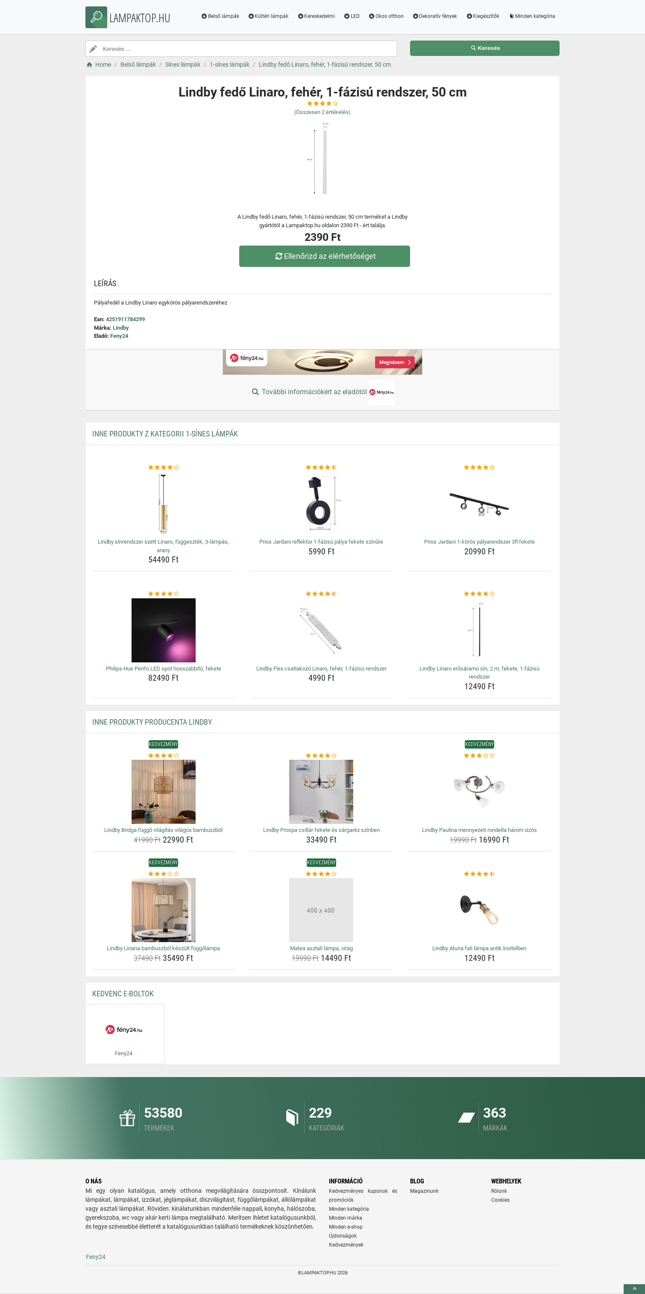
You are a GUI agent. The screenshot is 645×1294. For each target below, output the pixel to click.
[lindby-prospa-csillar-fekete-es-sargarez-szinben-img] (321, 792)
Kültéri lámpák (268, 16)
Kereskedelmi (316, 16)
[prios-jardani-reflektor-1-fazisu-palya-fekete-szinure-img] (321, 503)
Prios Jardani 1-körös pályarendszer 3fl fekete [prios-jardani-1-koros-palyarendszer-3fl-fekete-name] (479, 542)
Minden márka (345, 1218)
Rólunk (499, 1191)
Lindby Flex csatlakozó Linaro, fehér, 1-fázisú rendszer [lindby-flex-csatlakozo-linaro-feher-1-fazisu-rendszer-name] (321, 668)
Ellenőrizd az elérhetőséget (324, 256)
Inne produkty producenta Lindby (152, 721)
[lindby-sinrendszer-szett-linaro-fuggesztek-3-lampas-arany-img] (164, 503)
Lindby (121, 328)
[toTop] (634, 1289)
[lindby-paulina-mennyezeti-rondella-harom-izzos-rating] (479, 756)
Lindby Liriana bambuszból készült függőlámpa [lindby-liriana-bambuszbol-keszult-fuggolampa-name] (163, 948)
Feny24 (119, 336)
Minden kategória (531, 16)
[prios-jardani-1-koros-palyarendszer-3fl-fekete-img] (479, 503)
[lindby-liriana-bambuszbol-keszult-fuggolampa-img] (164, 910)
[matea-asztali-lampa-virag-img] (321, 910)
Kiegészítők (482, 16)
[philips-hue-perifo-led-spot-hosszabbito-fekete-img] (164, 630)
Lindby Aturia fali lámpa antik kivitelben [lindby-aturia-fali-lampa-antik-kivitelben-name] (479, 948)
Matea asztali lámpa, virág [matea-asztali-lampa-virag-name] (321, 948)
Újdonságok (343, 1236)
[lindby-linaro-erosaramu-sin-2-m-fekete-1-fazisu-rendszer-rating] (479, 594)
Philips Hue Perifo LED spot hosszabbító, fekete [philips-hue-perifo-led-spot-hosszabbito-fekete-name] (163, 668)
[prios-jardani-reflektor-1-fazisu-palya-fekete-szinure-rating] (321, 467)
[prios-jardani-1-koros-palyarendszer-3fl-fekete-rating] (479, 467)
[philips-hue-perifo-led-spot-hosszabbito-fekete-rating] (164, 594)
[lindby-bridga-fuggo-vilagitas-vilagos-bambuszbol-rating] (164, 756)
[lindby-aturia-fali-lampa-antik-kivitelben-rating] (479, 874)
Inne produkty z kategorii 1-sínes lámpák (165, 433)
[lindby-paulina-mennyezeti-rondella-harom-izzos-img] (479, 792)
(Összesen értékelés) (322, 112)
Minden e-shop (346, 1227)
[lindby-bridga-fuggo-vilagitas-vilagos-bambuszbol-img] (164, 792)
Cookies (500, 1200)
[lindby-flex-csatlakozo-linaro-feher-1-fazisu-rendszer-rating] (321, 594)
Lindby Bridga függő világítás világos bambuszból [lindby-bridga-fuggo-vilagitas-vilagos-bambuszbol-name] (163, 830)
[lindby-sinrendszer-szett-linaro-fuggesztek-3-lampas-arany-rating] (164, 467)
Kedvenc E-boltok (123, 993)
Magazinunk (424, 1191)
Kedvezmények (346, 1245)
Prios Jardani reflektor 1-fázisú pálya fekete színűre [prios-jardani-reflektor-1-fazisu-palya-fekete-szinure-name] (321, 542)
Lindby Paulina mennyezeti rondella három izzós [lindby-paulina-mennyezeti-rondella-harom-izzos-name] (479, 830)
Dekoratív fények (434, 16)
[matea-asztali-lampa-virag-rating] (321, 874)
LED (351, 16)
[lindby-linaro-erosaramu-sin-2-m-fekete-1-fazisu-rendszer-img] (479, 630)
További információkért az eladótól (322, 392)
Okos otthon (386, 16)
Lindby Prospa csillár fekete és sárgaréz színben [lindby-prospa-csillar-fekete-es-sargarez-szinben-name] (321, 830)
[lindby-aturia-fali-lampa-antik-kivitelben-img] (479, 910)
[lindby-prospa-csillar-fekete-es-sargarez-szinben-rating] (321, 756)
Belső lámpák (220, 16)
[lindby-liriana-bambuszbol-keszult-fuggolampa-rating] (164, 874)
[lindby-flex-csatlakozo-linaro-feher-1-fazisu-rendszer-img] (321, 630)
